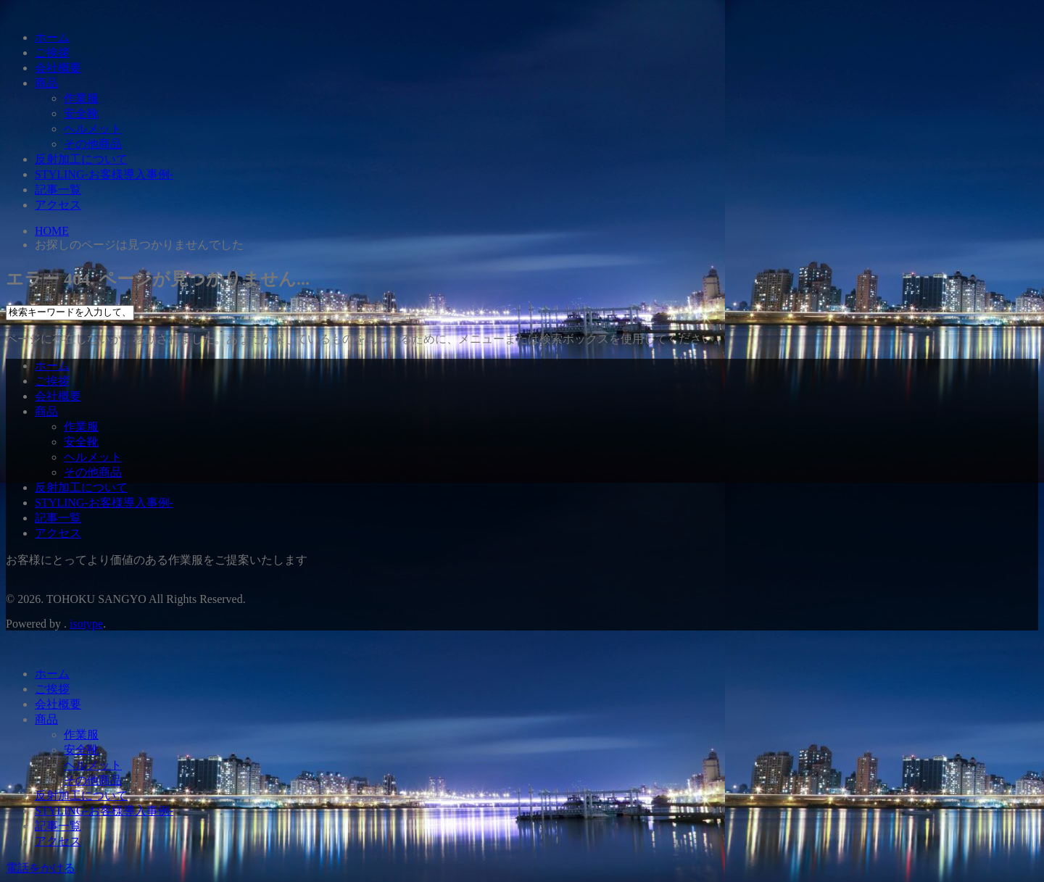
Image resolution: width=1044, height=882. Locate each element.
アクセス (58, 205)
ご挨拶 (52, 52)
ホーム (52, 37)
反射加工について (81, 159)
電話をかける (40, 868)
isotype (86, 623)
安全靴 (81, 113)
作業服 (81, 98)
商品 (46, 83)
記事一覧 (58, 189)
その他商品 (93, 144)
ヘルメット (93, 128)
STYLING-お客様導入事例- (104, 174)
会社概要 (58, 68)
